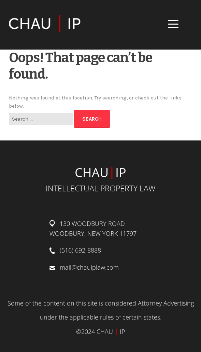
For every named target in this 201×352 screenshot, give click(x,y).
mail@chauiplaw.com (89, 267)
